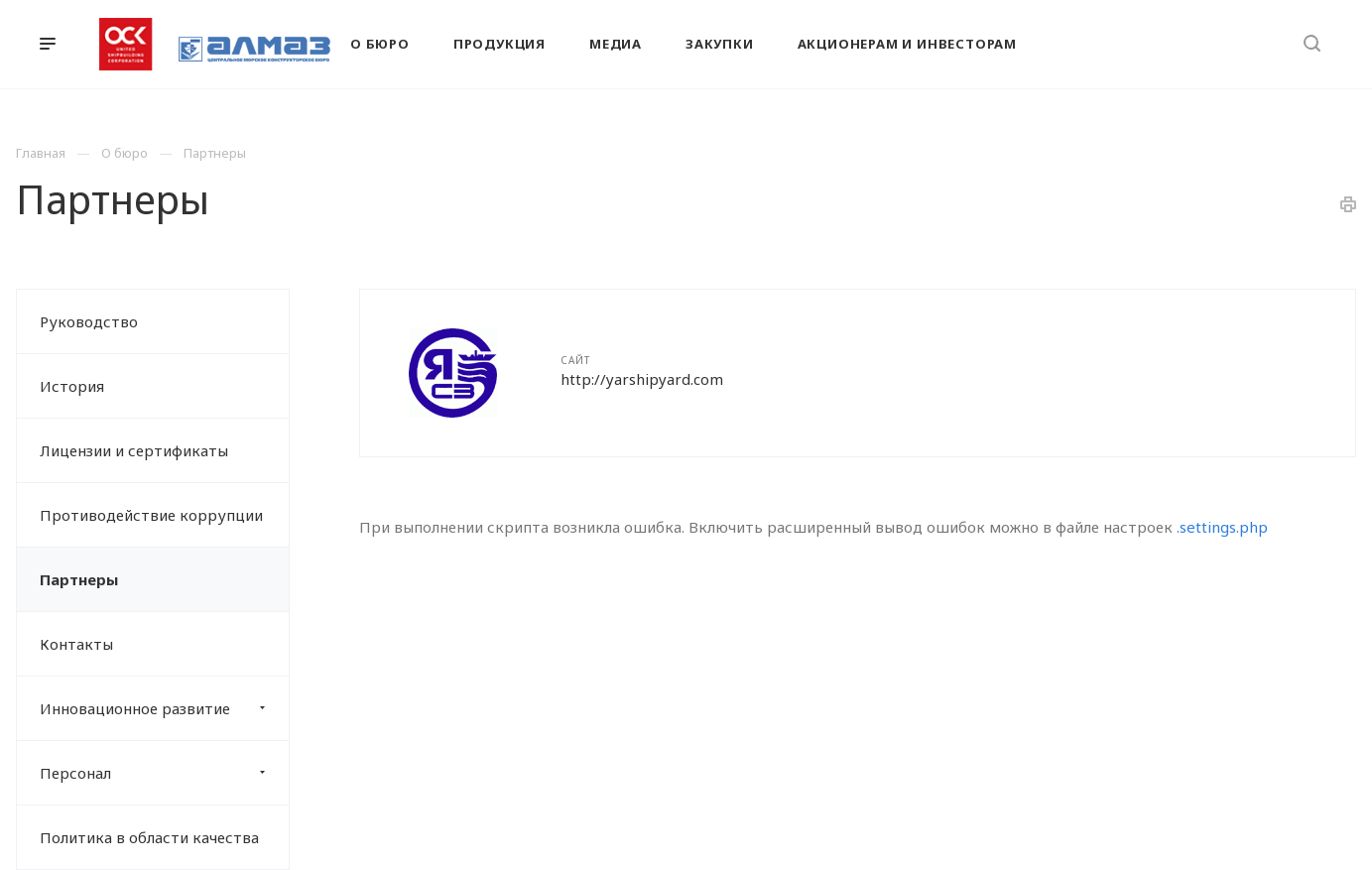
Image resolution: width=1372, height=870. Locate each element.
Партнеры (79, 579)
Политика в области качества (149, 837)
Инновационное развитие (164, 708)
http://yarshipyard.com (642, 379)
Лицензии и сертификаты (134, 450)
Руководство (89, 321)
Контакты (76, 644)
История (72, 386)
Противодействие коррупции (151, 515)
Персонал (164, 773)
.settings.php (1222, 527)
